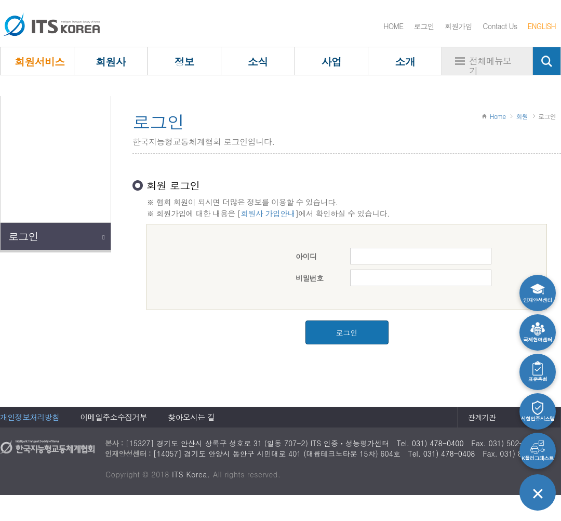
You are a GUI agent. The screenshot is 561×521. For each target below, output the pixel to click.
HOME (393, 26)
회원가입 (458, 26)
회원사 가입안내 (268, 213)
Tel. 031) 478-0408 (441, 453)
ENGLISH (542, 26)
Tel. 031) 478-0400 (430, 443)
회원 (522, 116)
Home (498, 116)
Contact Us (500, 26)
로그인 (423, 26)
